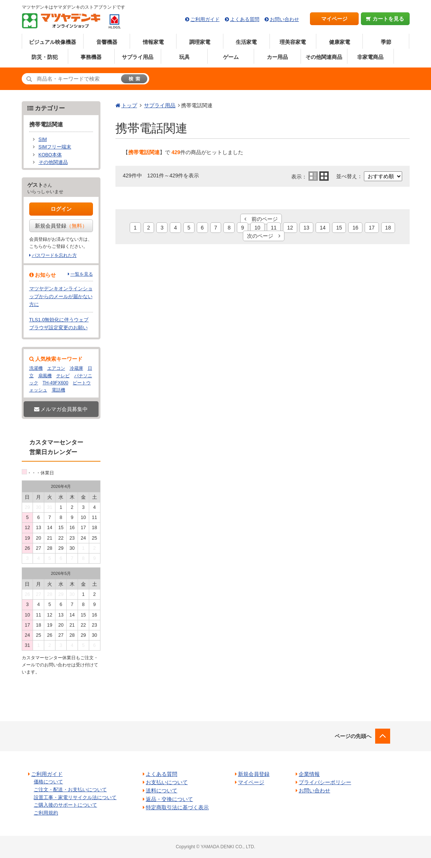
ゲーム (231, 57)
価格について (48, 781)
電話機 (58, 390)
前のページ (261, 219)
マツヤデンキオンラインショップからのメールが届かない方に (61, 296)
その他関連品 (53, 162)
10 (257, 228)
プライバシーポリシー (325, 782)
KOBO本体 (50, 155)
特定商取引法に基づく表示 (177, 807)
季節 (386, 42)
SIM (43, 139)
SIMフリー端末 (55, 147)
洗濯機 (36, 368)
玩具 (184, 57)
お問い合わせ (284, 19)
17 (372, 228)
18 (388, 228)
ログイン (61, 209)
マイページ (334, 19)
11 (274, 228)
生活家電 (246, 42)
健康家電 (339, 42)
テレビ (63, 375)
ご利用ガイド (205, 19)
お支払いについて (167, 782)
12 (290, 228)
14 (323, 228)
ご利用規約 (46, 813)
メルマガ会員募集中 (61, 409)
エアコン (56, 368)
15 (339, 228)
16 (355, 228)
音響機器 (106, 42)
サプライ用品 (137, 57)
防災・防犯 (44, 57)
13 (307, 228)
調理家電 (199, 42)
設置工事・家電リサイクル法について (75, 797)
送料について (161, 791)
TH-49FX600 (56, 383)
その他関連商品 (323, 57)
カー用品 (277, 57)
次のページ (263, 236)
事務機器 (91, 57)
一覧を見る (81, 274)
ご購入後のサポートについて (65, 805)
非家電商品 (370, 57)
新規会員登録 (61, 226)
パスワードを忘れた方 (54, 255)
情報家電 (153, 42)
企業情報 (309, 774)
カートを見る (385, 19)
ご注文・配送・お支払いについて (70, 789)
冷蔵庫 (76, 368)
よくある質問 (244, 19)
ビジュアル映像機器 (52, 42)
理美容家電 (293, 42)
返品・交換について (169, 799)
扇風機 (45, 375)
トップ (129, 105)
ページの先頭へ (353, 736)
